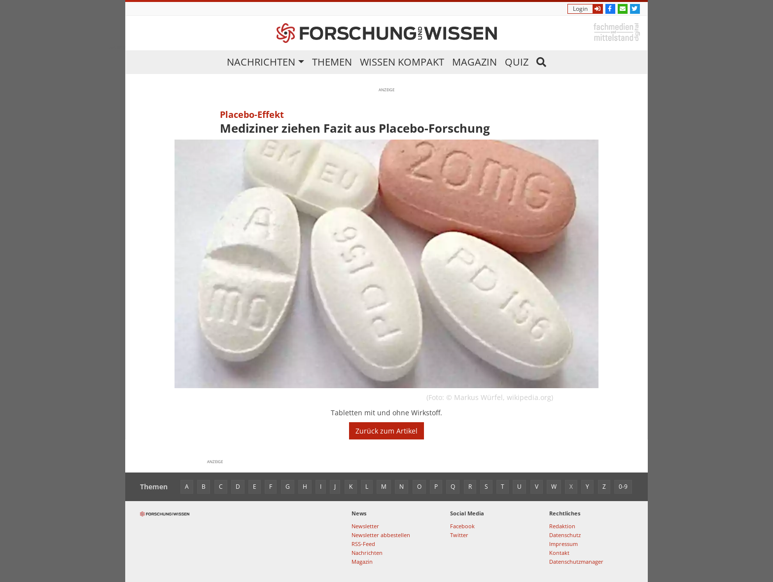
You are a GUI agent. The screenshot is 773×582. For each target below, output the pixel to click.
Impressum (563, 543)
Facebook (462, 526)
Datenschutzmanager (576, 561)
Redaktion (562, 526)
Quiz (516, 62)
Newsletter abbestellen (380, 535)
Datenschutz (565, 535)
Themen (332, 62)
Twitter (459, 535)
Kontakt (559, 552)
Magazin (474, 62)
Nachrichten (261, 62)
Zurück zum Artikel (386, 431)
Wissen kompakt (402, 62)
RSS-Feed (363, 543)
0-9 (623, 486)
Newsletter (365, 526)
